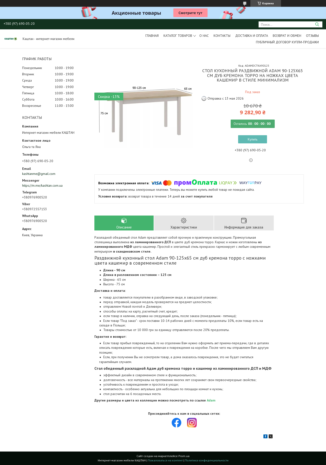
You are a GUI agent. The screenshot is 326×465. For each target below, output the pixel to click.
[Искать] (317, 24)
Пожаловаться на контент (165, 460)
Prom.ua (183, 456)
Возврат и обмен (287, 35)
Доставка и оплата (251, 35)
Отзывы (312, 35)
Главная (152, 35)
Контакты (222, 35)
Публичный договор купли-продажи (287, 42)
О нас (204, 35)
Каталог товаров (177, 35)
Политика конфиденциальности (206, 460)
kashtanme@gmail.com (38, 174)
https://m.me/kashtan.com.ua (42, 185)
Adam (211, 400)
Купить (252, 139)
